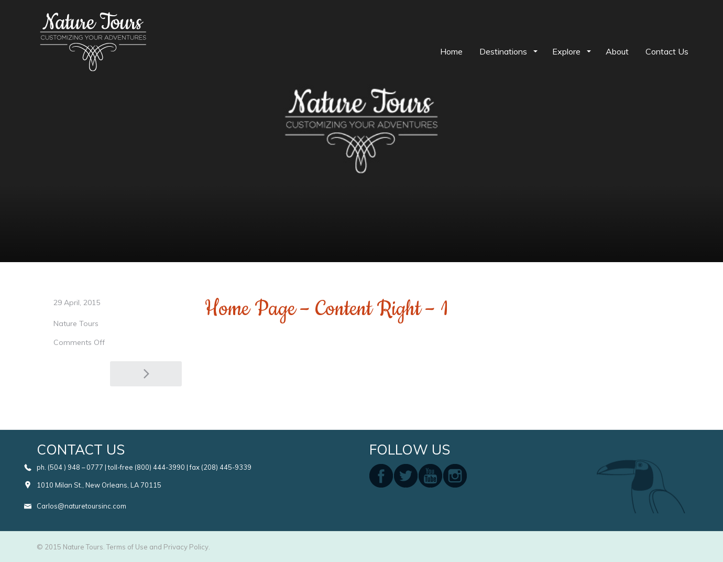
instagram (455, 476)
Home (451, 51)
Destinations (504, 51)
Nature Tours (75, 323)
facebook (381, 476)
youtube (430, 476)
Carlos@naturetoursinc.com (81, 506)
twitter (406, 476)
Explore (567, 51)
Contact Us (666, 51)
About (617, 51)
